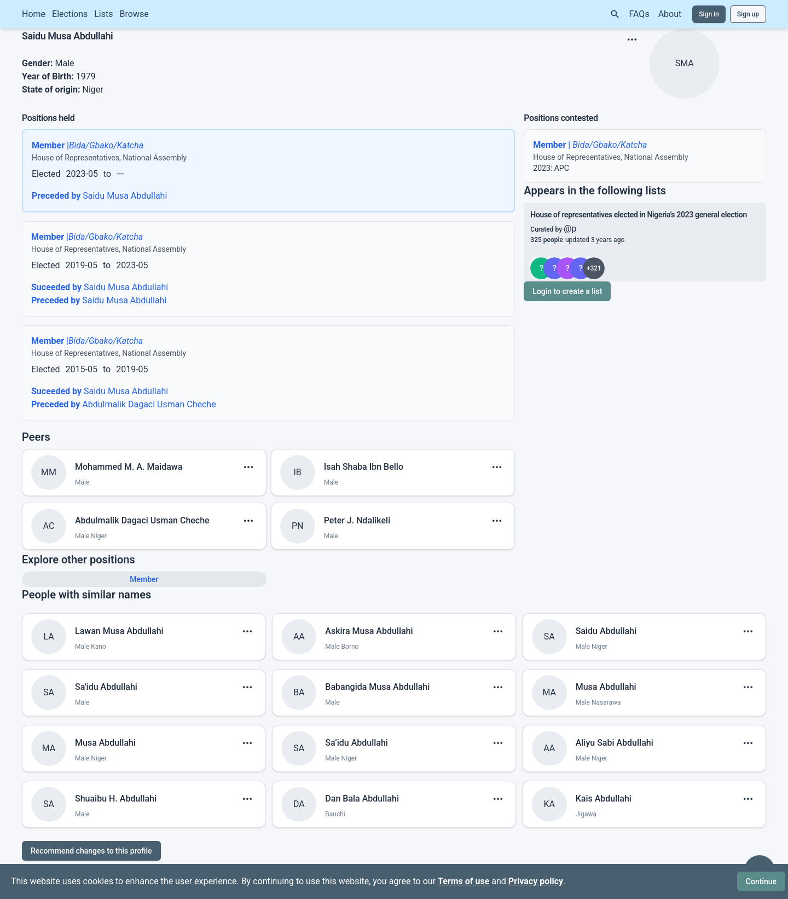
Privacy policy (535, 881)
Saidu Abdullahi (606, 631)
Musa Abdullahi (606, 687)
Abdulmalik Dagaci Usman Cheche (123, 404)
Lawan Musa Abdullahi (119, 631)
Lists (103, 14)
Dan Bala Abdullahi (362, 798)
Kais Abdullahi (603, 798)
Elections (70, 14)
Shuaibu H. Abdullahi (116, 798)
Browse (134, 14)
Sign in (709, 14)
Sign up (748, 14)
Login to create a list (567, 291)
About (670, 14)
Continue (761, 881)
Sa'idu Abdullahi (106, 687)
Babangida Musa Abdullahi (377, 687)
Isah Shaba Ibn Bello (363, 467)
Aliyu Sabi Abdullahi (614, 742)
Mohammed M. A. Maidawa (128, 467)
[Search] (615, 14)
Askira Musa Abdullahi (369, 631)
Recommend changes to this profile (91, 850)
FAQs (639, 14)
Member (144, 579)
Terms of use (463, 881)
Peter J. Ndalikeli (357, 520)
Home (33, 14)
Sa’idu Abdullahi (356, 742)
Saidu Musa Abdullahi (99, 196)
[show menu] (632, 39)
